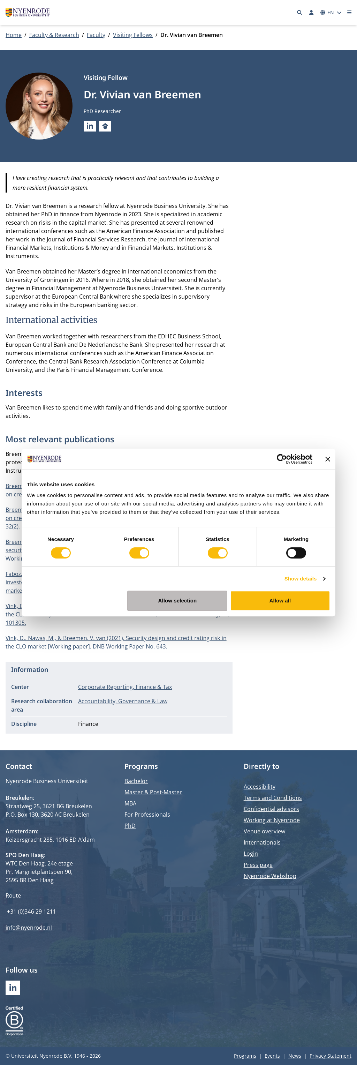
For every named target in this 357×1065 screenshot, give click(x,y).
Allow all (280, 600)
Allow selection (177, 600)
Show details (300, 579)
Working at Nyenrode (272, 820)
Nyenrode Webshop (270, 876)
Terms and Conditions (273, 798)
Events (272, 1055)
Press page (258, 865)
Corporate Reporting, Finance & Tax (125, 687)
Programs (245, 1055)
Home (14, 35)
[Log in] (311, 13)
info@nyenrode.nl (29, 927)
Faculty (96, 35)
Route (13, 895)
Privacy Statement (330, 1055)
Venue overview (264, 831)
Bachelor (136, 781)
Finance (88, 724)
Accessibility (259, 786)
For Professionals (147, 814)
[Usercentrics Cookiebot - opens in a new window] (281, 459)
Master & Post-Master (153, 792)
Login (251, 853)
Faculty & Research (54, 35)
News (294, 1055)
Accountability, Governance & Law (122, 701)
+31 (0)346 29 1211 (31, 911)
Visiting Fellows (133, 35)
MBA (130, 803)
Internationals (262, 842)
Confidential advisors (271, 809)
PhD (130, 826)
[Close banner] (327, 459)
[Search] (300, 12)
